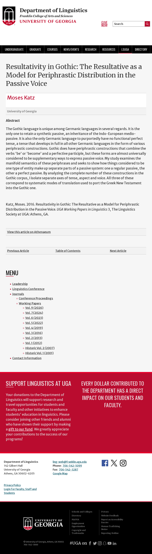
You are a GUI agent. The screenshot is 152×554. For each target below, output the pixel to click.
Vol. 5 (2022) (34, 323)
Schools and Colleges (82, 511)
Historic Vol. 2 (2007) (40, 348)
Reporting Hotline (110, 533)
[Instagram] (100, 543)
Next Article (118, 251)
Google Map (60, 473)
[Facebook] (90, 543)
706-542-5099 (72, 465)
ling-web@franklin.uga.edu (70, 461)
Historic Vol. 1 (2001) (39, 353)
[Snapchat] (105, 543)
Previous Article (18, 251)
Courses (52, 49)
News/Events (71, 49)
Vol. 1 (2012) (33, 343)
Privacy (105, 511)
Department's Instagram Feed (123, 463)
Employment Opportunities (78, 525)
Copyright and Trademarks (79, 531)
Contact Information (27, 358)
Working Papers (30, 303)
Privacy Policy (12, 485)
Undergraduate (14, 49)
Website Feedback (110, 515)
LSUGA (125, 49)
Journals (18, 294)
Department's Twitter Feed (114, 463)
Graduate (35, 49)
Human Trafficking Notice (110, 527)
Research (90, 49)
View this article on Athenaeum (29, 232)
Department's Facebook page (105, 463)
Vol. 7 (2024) (34, 313)
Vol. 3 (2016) (34, 333)
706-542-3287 (68, 469)
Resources (108, 49)
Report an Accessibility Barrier (112, 521)
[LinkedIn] (114, 543)
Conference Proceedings (36, 298)
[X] (95, 543)
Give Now (104, 24)
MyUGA (75, 519)
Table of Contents (67, 251)
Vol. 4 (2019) (34, 328)
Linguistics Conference (28, 289)
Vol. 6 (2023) (34, 318)
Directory (141, 49)
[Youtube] (109, 543)
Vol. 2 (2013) (33, 338)
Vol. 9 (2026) (34, 308)
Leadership (20, 284)
